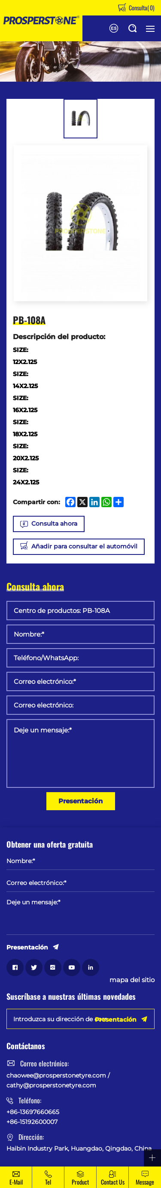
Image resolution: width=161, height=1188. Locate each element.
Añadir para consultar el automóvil (84, 546)
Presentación (80, 801)
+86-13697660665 (32, 1112)
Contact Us (113, 1181)
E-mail (16, 1181)
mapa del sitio (132, 980)
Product (80, 1181)
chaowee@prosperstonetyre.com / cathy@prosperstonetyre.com (58, 1080)
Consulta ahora (54, 523)
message (145, 1181)
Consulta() (141, 7)
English (113, 28)
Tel (48, 1181)
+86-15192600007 (32, 1122)
